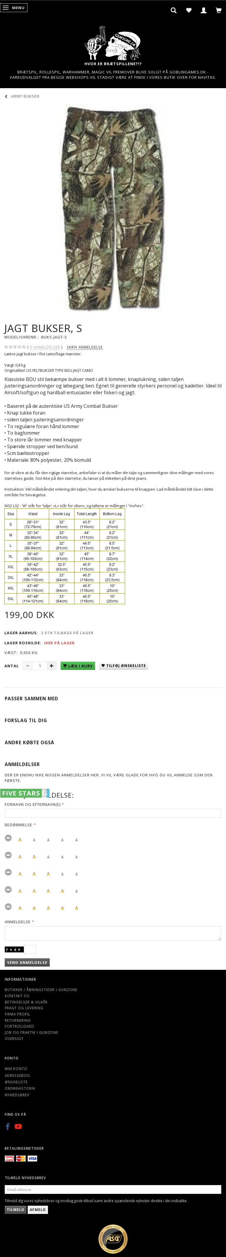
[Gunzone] (113, 41)
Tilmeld (15, 1209)
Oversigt (14, 1038)
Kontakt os (17, 995)
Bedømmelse (18, 824)
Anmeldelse (18, 921)
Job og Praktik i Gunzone (31, 1032)
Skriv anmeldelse (85, 347)
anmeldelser (45, 347)
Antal (12, 665)
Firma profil (17, 1014)
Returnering (18, 1020)
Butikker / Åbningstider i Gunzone (41, 989)
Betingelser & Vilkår (26, 1002)
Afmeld (38, 1209)
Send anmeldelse (27, 962)
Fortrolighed (19, 1026)
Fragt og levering (24, 1007)
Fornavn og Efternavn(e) (33, 804)
